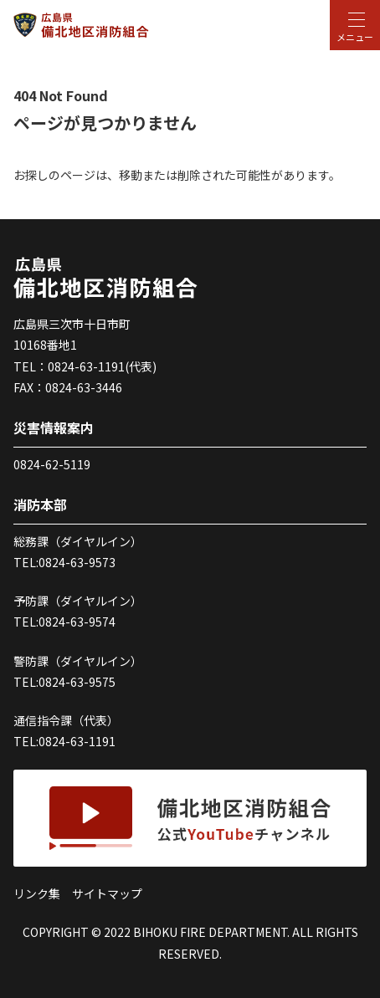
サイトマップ (107, 893)
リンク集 (36, 893)
